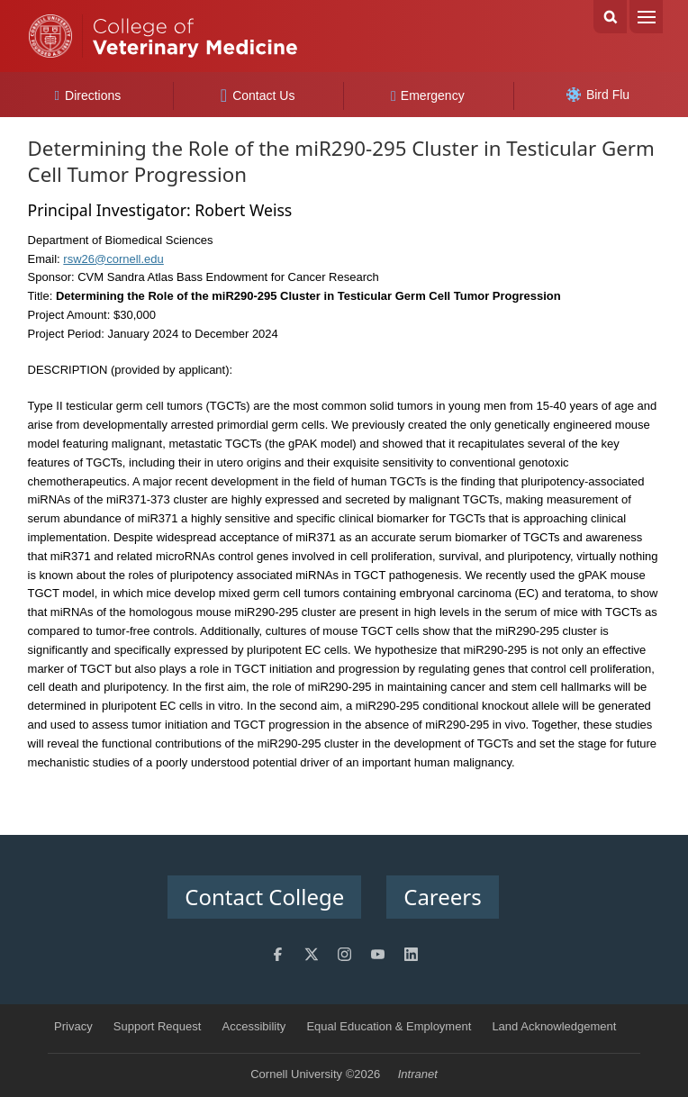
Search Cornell (610, 16)
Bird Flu (597, 94)
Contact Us (258, 95)
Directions (88, 95)
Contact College (264, 896)
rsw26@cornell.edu (113, 259)
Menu (646, 16)
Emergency (428, 95)
